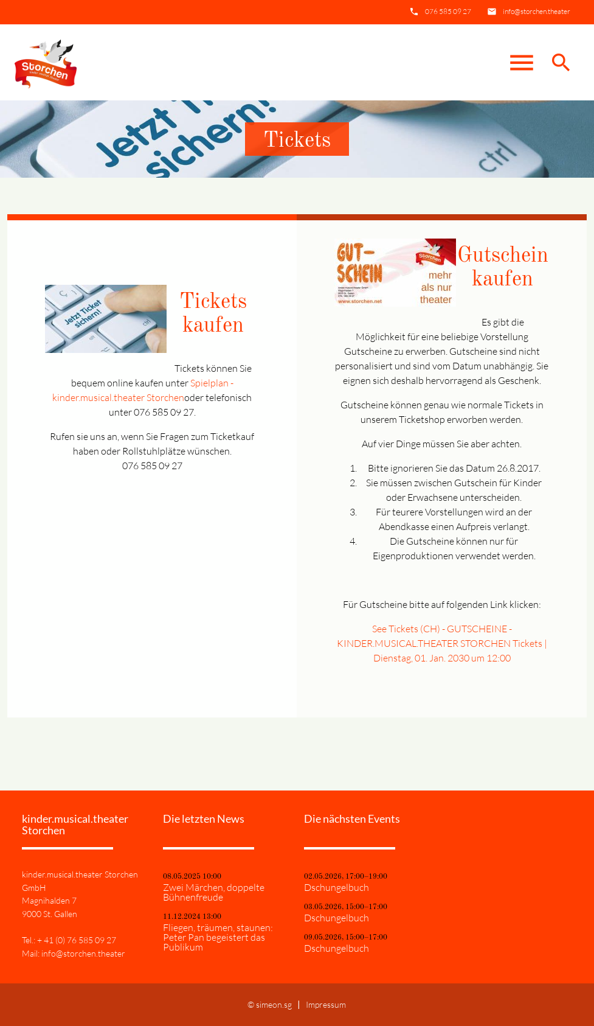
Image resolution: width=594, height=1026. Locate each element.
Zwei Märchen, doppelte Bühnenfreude (213, 892)
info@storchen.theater (536, 11)
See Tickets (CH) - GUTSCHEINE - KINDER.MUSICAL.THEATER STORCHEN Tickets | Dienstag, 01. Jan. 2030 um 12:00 (442, 643)
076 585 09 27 (448, 11)
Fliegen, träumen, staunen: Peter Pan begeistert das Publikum (218, 937)
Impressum (326, 1004)
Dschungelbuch (336, 887)
